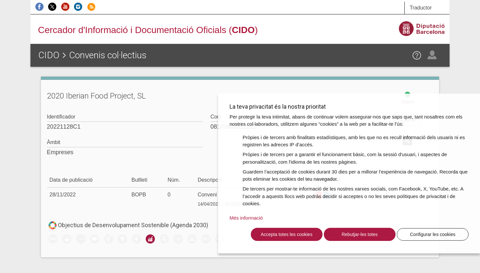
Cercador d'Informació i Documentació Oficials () (148, 30)
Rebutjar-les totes (360, 234)
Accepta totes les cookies (286, 234)
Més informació (246, 218)
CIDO (48, 55)
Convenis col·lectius (107, 55)
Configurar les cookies (432, 234)
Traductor (421, 7)
